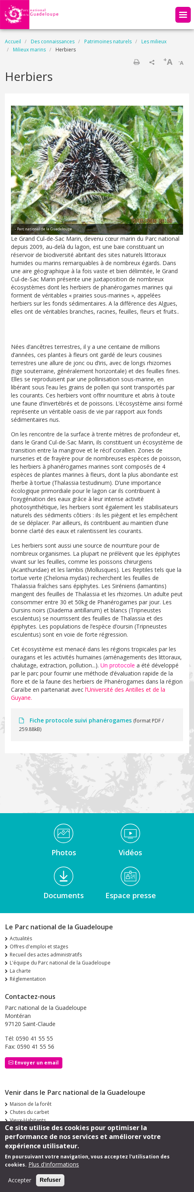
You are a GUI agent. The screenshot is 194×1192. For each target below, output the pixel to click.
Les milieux (153, 41)
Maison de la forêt (30, 1104)
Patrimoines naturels (108, 41)
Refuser (50, 1183)
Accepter (19, 1183)
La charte (20, 970)
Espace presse (130, 895)
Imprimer (136, 62)
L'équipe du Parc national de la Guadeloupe (60, 962)
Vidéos (130, 852)
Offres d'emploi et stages (39, 946)
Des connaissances (53, 41)
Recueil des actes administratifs (46, 954)
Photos (63, 852)
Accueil (13, 41)
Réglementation (28, 978)
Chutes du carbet (29, 1112)
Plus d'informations (53, 1167)
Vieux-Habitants (28, 1120)
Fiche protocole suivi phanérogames (80, 720)
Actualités (21, 938)
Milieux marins (29, 49)
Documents (63, 895)
